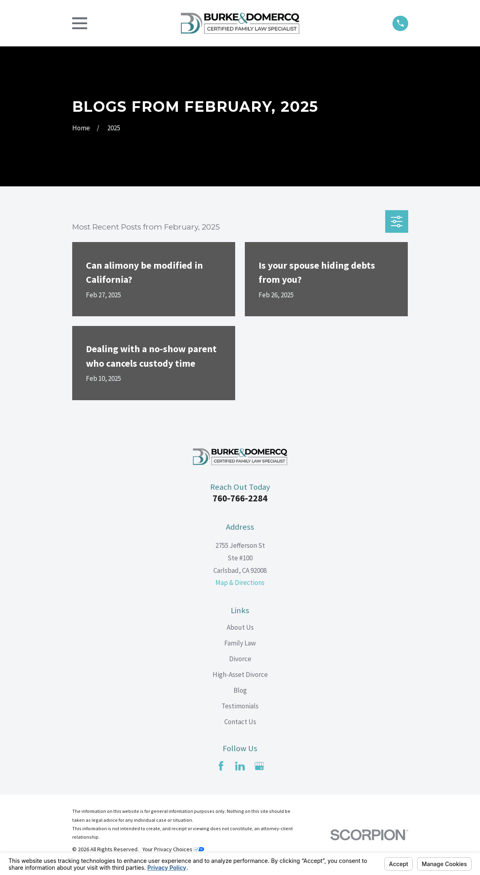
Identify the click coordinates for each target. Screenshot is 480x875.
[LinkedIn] (240, 766)
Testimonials (240, 706)
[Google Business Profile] (259, 766)
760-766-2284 (240, 498)
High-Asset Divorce (240, 674)
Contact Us (240, 721)
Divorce (240, 658)
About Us (240, 627)
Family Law (240, 643)
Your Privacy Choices (173, 849)
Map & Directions (240, 582)
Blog (240, 690)
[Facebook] (221, 766)
